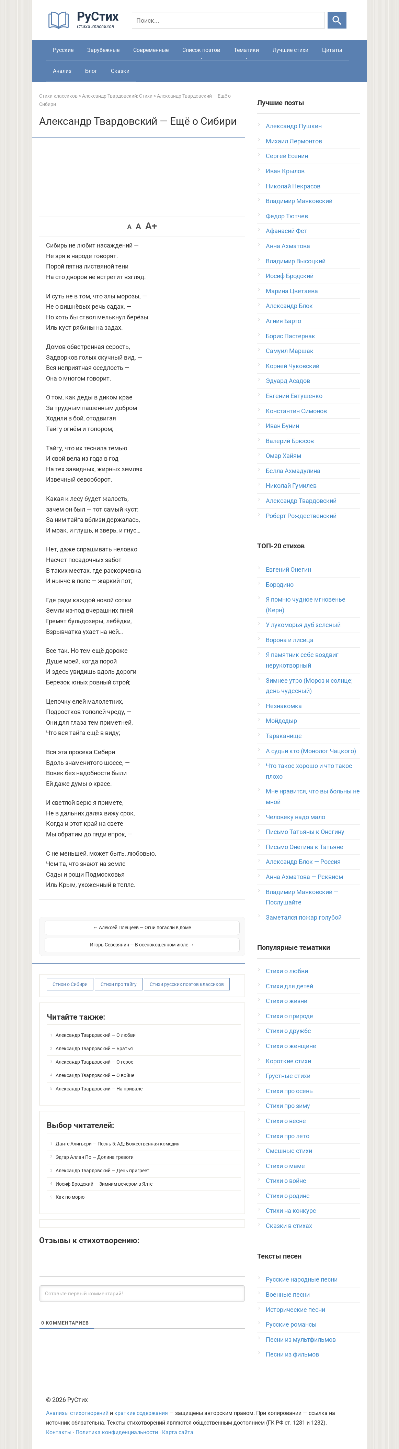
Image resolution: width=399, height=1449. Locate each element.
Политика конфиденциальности (117, 1432)
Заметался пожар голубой (304, 917)
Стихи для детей (289, 986)
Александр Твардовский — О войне (95, 1066)
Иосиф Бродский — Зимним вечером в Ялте (104, 1175)
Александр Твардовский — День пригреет (102, 1161)
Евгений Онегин (288, 569)
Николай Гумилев (291, 485)
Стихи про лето (287, 1136)
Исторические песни (295, 1309)
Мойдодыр (281, 720)
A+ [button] (151, 226)
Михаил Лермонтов (294, 141)
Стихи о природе (289, 1016)
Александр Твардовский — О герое (94, 1053)
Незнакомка (284, 706)
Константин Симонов (296, 411)
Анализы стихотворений (77, 1413)
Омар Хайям (283, 455)
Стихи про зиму (288, 1105)
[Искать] (337, 20)
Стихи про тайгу (119, 975)
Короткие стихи (288, 1061)
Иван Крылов (285, 171)
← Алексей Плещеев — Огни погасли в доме (92, 931)
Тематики (246, 50)
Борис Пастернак (290, 336)
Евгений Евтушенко (294, 395)
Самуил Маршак (290, 350)
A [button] (129, 227)
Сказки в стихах (289, 1225)
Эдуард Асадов (288, 380)
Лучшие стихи (290, 50)
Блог (91, 71)
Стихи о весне (286, 1120)
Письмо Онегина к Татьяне (304, 846)
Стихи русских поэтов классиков (187, 975)
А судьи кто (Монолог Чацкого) (311, 751)
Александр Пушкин (294, 126)
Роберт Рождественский (301, 515)
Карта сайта (177, 1432)
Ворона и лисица (290, 640)
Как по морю (70, 1188)
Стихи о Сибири (70, 975)
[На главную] (85, 27)
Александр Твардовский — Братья (94, 1039)
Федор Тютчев (287, 216)
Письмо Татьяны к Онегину (305, 831)
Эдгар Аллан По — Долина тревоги (95, 1148)
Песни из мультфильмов (301, 1339)
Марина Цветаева (292, 291)
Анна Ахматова (288, 246)
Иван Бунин (282, 425)
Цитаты (332, 50)
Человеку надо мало (295, 817)
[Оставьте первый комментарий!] (142, 1284)
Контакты (58, 1432)
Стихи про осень (289, 1091)
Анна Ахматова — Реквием (304, 876)
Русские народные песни (302, 1279)
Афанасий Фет (286, 230)
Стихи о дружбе (288, 1030)
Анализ (62, 71)
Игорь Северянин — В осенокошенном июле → (191, 931)
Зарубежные (103, 50)
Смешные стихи (289, 1150)
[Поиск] (228, 20)
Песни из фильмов (292, 1354)
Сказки (120, 71)
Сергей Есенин (287, 156)
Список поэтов (201, 50)
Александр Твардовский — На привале (99, 1080)
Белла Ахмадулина (293, 470)
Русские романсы (291, 1324)
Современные (151, 50)
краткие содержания (141, 1413)
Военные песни (288, 1294)
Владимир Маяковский (299, 201)
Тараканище (284, 735)
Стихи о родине (288, 1195)
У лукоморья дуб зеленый (303, 624)
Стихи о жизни (286, 1001)
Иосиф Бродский (290, 275)
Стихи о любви (287, 971)
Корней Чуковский (292, 366)
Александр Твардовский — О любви (96, 1026)
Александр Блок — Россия (303, 861)
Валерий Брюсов (290, 440)
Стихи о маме (285, 1166)
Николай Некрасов (293, 186)
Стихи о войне (286, 1180)
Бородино (280, 584)
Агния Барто (283, 321)
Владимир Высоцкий (296, 261)
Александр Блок (289, 305)
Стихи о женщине (291, 1046)
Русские (63, 50)
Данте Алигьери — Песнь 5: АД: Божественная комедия (118, 1135)
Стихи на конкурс (291, 1210)
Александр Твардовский (301, 500)
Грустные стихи (288, 1075)
